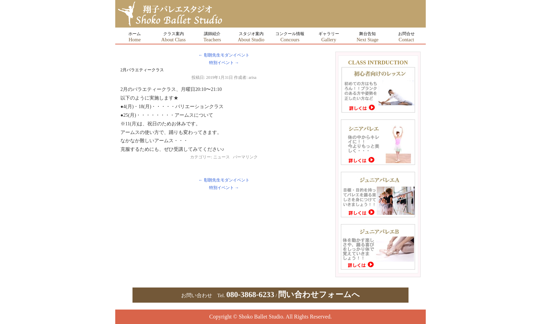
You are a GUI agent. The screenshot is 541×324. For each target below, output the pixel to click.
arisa (253, 77)
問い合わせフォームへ (319, 294)
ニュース (221, 157)
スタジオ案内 (251, 36)
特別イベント (224, 62)
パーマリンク (245, 157)
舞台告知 (367, 36)
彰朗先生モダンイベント (224, 55)
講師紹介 (212, 36)
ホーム (134, 36)
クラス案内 (173, 36)
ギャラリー (328, 36)
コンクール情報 (289, 36)
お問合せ (406, 36)
